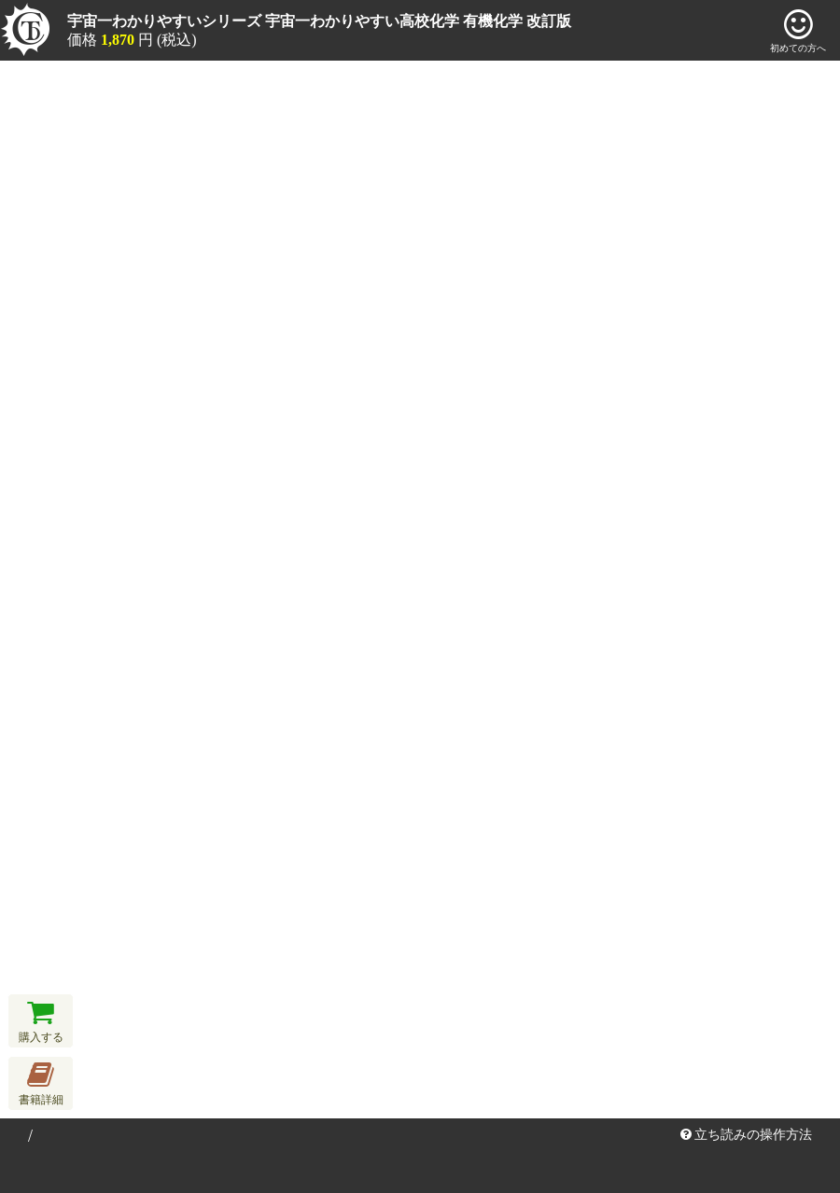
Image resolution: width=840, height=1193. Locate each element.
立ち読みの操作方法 (746, 1135)
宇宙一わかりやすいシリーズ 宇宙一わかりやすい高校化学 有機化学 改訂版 (319, 21)
